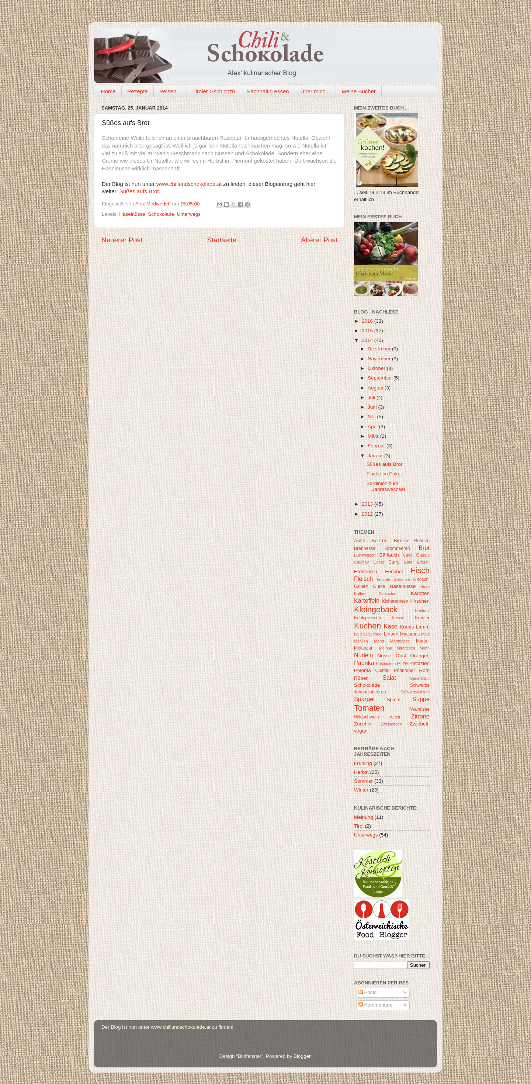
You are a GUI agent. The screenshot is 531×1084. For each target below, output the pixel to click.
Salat (389, 677)
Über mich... (315, 91)
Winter (361, 790)
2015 (368, 330)
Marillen (361, 641)
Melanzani (364, 648)
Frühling (363, 763)
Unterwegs (189, 214)
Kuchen (367, 625)
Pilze (402, 663)
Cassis (423, 555)
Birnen (401, 540)
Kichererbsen (395, 601)
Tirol (359, 826)
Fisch (420, 570)
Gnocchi (421, 579)
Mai (372, 416)
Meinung (363, 817)
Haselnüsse (132, 214)
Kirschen (420, 601)
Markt (379, 641)
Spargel (364, 699)
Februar (377, 446)
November (380, 358)
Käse (391, 626)
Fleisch (363, 578)
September (380, 378)
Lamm (423, 627)
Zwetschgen (391, 724)
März (374, 436)
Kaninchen (388, 593)
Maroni (423, 641)
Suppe (421, 699)
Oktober (377, 368)
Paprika (364, 662)
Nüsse (384, 655)
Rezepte (137, 91)
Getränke (401, 579)
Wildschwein (366, 717)
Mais (425, 634)
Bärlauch (389, 555)
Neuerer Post (121, 240)
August (376, 388)
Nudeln (363, 655)
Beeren (379, 540)
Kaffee (359, 593)
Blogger (302, 1056)
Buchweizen (364, 555)
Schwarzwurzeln (415, 692)
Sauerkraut (420, 678)
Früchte (384, 579)
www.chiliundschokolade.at (189, 184)
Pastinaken (386, 663)
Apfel (359, 540)
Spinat (393, 699)
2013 (368, 504)
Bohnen (422, 540)
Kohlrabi (422, 611)
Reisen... (170, 91)
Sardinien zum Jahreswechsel (386, 486)
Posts (367, 992)
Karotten (420, 593)
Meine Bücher (358, 91)
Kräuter (422, 617)
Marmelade (400, 641)
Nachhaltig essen (268, 91)
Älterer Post (319, 240)
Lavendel (374, 634)
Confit (379, 562)
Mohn (425, 648)
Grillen (361, 586)
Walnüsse (420, 709)
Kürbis (407, 627)
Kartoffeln (366, 600)
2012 (368, 514)
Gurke (379, 586)
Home (108, 91)
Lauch (359, 634)
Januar (376, 455)
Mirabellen (406, 648)
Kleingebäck (376, 609)
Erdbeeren (365, 571)
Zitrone (420, 716)
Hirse (425, 586)
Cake (407, 555)
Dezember (380, 348)
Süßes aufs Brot (139, 191)
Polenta (362, 670)
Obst (401, 655)
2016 (368, 321)
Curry (393, 562)
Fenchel (394, 571)
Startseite (221, 240)
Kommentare (375, 1005)
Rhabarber (404, 670)
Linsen (391, 634)
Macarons (410, 634)
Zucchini (363, 724)
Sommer (363, 781)
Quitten (382, 670)
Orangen (420, 655)
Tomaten (369, 708)
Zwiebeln (420, 724)
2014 (368, 340)
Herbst (361, 772)
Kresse (398, 618)
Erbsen (423, 562)
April (373, 426)
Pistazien (419, 663)
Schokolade (161, 214)
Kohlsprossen (367, 617)
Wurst (395, 717)
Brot (424, 547)
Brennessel (365, 548)
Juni (373, 407)
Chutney (361, 562)
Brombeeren (397, 548)
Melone (385, 648)
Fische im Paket (384, 474)
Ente (408, 562)
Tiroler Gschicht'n (213, 91)
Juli (372, 397)
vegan (361, 731)
